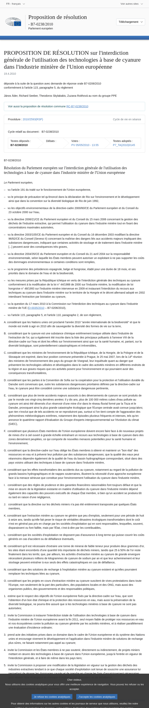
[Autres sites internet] (132, 4)
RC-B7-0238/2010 (77, 106)
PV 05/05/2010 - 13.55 (85, 145)
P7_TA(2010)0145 (124, 145)
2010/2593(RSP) (33, 119)
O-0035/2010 (36, 307)
